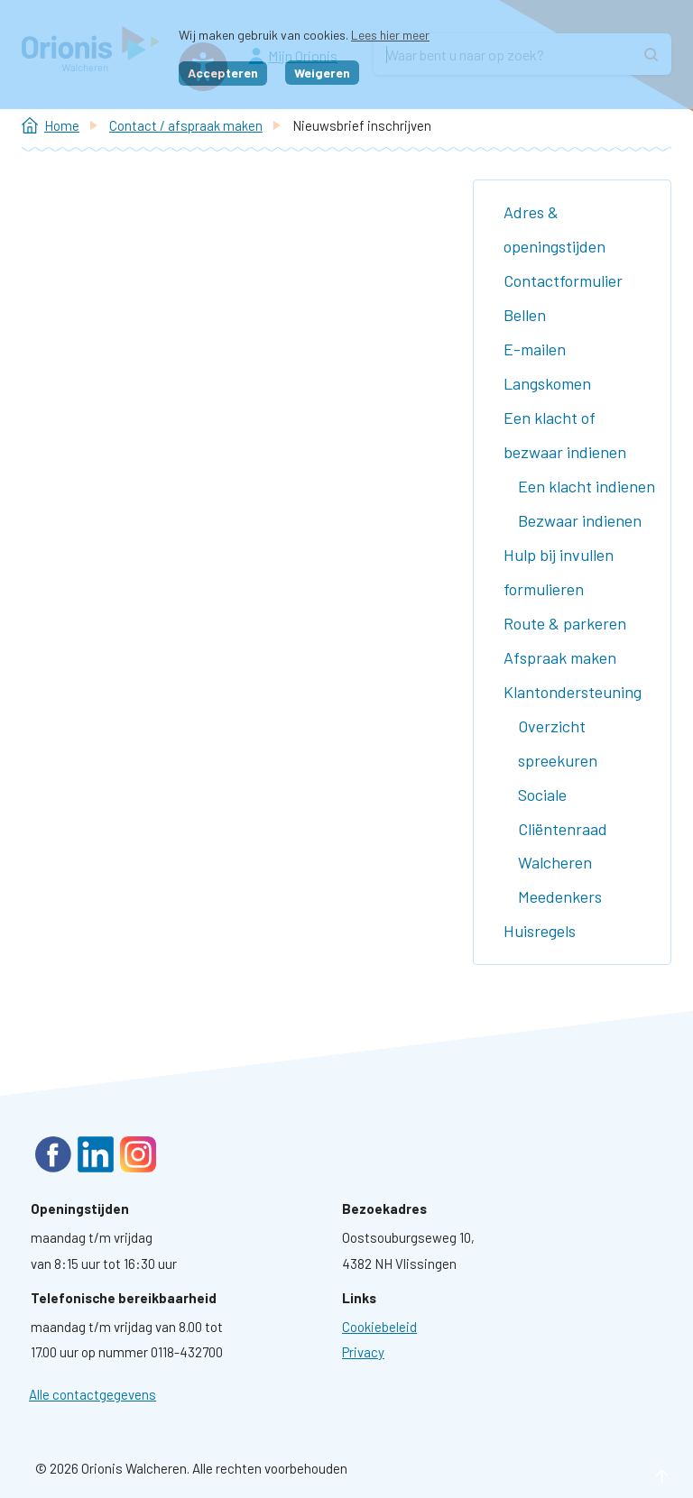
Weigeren (322, 72)
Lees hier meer (390, 34)
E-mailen (535, 349)
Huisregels (540, 931)
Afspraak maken (560, 657)
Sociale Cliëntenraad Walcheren (562, 829)
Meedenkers (560, 896)
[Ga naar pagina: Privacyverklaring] (363, 1352)
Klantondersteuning (573, 692)
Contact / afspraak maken (186, 125)
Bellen (525, 315)
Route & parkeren (565, 623)
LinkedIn (96, 1154)
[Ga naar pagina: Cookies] (379, 1327)
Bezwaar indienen (580, 520)
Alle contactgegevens (92, 1394)
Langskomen (547, 383)
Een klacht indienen (586, 486)
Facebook (53, 1154)
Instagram (138, 1154)
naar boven (635, 1477)
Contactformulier (563, 280)
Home (61, 125)
